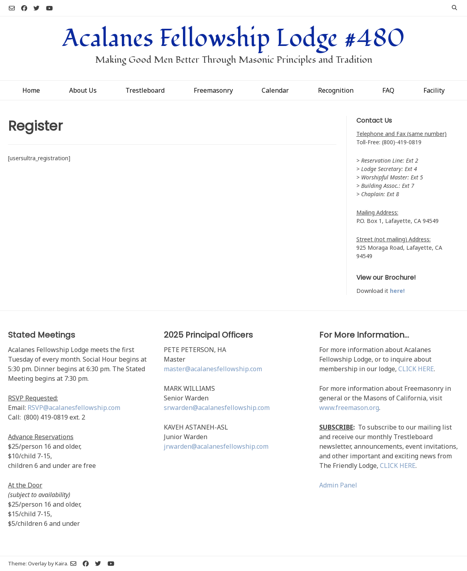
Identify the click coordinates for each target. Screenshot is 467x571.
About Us (83, 90)
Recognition (336, 90)
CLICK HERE (416, 368)
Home (31, 90)
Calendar (275, 90)
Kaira (61, 563)
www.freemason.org (349, 407)
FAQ (388, 90)
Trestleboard (145, 90)
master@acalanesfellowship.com (213, 368)
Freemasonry (213, 90)
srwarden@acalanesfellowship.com (217, 407)
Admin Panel (338, 485)
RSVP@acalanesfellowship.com (74, 407)
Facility (434, 90)
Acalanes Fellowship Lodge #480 (233, 38)
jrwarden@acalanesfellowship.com (216, 446)
